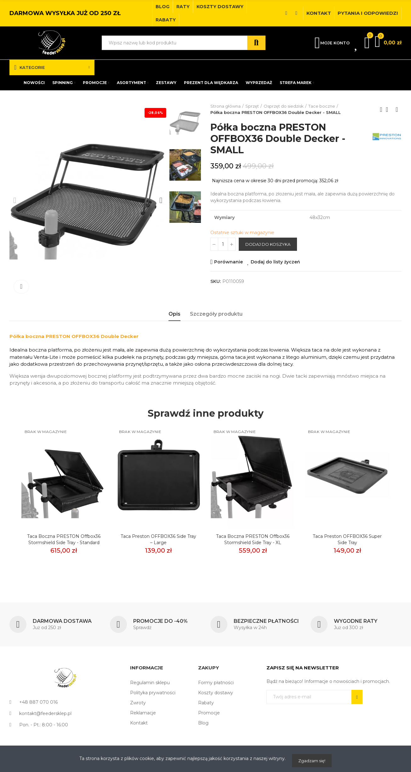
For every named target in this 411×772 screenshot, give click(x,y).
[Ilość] (223, 244)
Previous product (381, 109)
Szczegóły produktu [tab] (216, 314)
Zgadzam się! (311, 760)
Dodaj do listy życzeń (275, 262)
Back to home (389, 109)
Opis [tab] (174, 314)
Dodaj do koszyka (267, 244)
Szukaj (256, 43)
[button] (162, 6)
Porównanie (228, 262)
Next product (397, 109)
